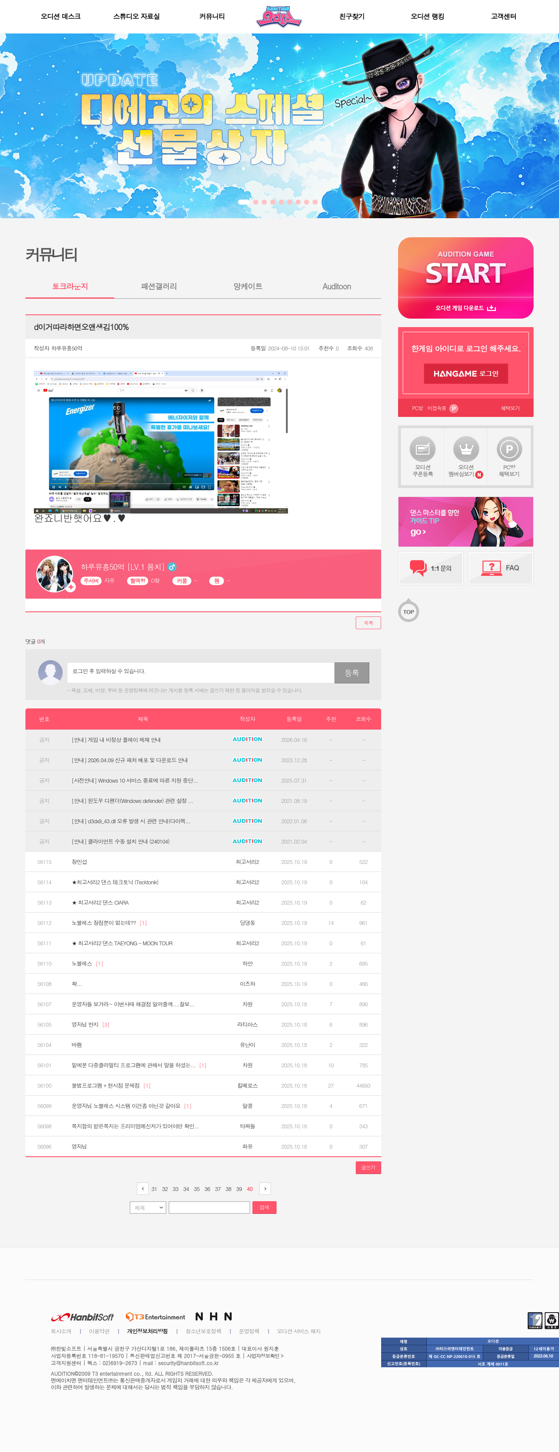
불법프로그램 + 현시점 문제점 (111, 1085)
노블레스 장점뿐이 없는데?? (109, 922)
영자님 (79, 1146)
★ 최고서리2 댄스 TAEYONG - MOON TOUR (122, 943)
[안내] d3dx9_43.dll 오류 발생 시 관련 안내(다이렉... (131, 821)
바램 (77, 1044)
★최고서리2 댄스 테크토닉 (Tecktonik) (115, 882)
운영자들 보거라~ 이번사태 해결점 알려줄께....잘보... (133, 1004)
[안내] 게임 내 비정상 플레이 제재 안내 (116, 739)
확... (77, 983)
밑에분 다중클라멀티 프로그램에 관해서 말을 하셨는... (139, 1065)
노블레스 (87, 963)
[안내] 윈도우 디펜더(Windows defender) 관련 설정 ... (132, 800)
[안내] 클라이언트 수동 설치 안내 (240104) (120, 841)
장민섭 (79, 861)
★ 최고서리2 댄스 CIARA (100, 902)
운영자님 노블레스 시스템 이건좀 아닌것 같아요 (131, 1105)
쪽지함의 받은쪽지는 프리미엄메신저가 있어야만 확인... (135, 1126)
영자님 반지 (90, 1024)
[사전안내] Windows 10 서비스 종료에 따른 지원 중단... (135, 780)
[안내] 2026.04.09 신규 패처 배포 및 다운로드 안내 (130, 760)
